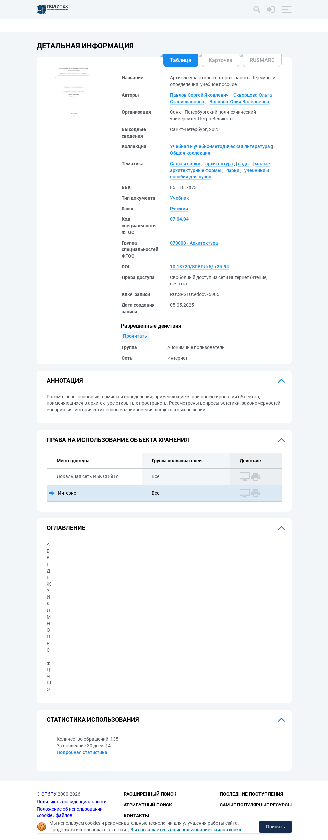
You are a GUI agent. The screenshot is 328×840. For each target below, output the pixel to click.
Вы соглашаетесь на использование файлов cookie (186, 829)
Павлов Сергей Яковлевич (199, 95)
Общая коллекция (190, 153)
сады (244, 163)
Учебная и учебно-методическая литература (220, 146)
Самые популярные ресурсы (256, 804)
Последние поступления (251, 794)
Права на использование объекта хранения (118, 439)
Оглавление (66, 528)
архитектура (219, 163)
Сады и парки (185, 163)
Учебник (179, 198)
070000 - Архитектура (194, 242)
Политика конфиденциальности (72, 801)
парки (232, 170)
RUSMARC (262, 60)
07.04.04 (179, 219)
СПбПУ (48, 794)
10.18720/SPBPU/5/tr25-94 (199, 266)
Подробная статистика (82, 752)
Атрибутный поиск (148, 804)
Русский (179, 208)
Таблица (180, 60)
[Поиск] (256, 9)
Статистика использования (93, 719)
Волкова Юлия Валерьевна (239, 101)
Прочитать (135, 336)
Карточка (220, 60)
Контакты (136, 815)
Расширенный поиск (150, 794)
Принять (275, 826)
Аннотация (65, 380)
